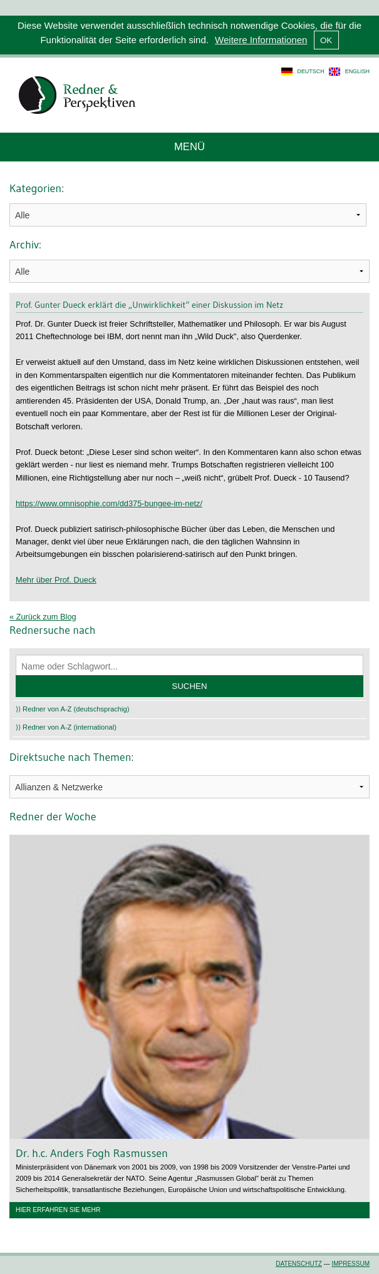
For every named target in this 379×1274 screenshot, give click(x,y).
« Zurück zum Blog (42, 616)
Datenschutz (299, 1263)
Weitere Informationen (261, 39)
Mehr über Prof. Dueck (56, 579)
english (357, 71)
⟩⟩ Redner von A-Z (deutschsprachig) (73, 709)
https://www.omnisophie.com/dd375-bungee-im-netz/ (109, 503)
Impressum (350, 1263)
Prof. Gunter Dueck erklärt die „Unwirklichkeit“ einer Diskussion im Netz (149, 304)
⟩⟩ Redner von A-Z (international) (66, 727)
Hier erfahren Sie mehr (58, 1209)
